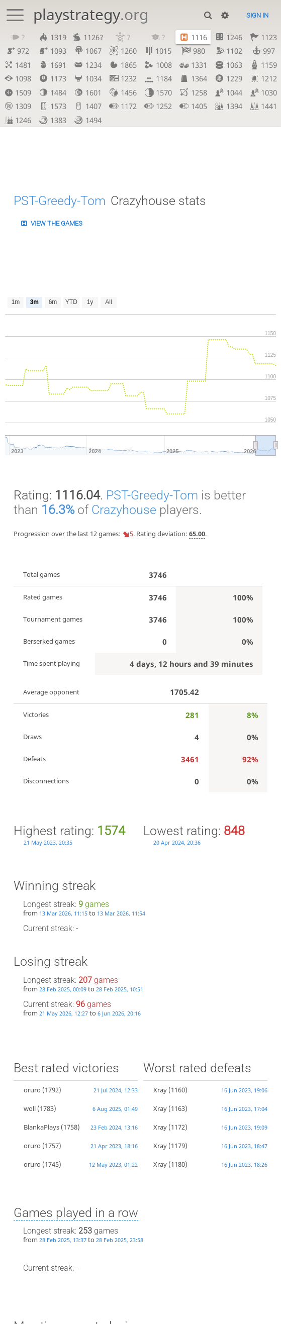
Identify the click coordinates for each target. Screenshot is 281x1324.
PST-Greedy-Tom (60, 200)
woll (30, 1108)
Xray (160, 1090)
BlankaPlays (41, 1127)
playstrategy (90, 14)
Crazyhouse (123, 509)
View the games (56, 223)
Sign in (257, 15)
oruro (32, 1090)
